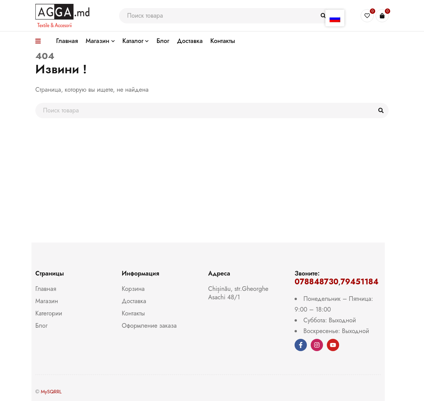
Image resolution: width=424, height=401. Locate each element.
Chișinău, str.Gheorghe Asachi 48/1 (238, 293)
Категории (48, 313)
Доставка (134, 301)
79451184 (359, 281)
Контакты (133, 313)
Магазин (46, 301)
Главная (45, 288)
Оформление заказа (149, 325)
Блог (41, 325)
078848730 (316, 281)
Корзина (133, 288)
